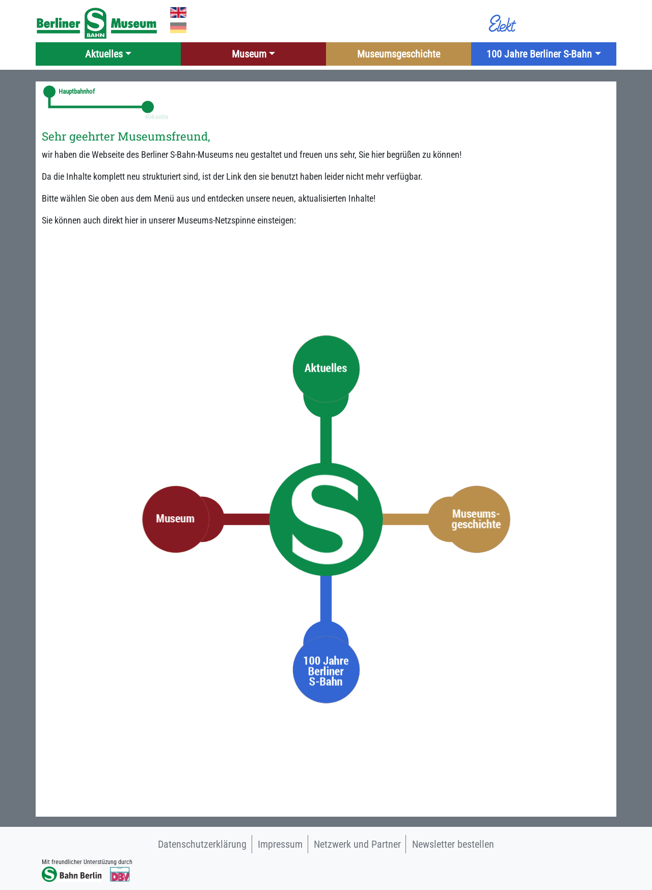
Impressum (280, 844)
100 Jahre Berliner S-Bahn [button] (539, 54)
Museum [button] (249, 54)
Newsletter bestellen (453, 844)
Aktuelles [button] (104, 54)
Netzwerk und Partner (357, 844)
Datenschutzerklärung (202, 844)
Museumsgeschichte (398, 54)
